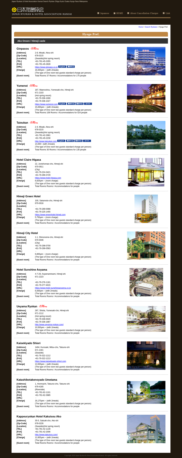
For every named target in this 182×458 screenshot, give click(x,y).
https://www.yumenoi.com (46, 104)
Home (141, 27)
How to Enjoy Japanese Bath (148, 21)
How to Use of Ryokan (110, 21)
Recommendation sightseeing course (69, 21)
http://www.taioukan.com (46, 141)
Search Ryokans (151, 27)
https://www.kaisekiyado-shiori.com (50, 361)
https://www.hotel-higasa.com (48, 178)
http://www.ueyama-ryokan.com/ (49, 324)
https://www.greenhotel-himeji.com (50, 214)
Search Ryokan (28, 21)
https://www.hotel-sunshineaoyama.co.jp (53, 288)
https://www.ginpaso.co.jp (46, 67)
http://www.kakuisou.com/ (46, 434)
